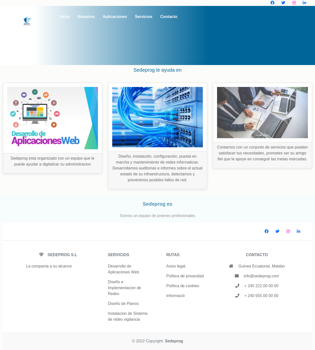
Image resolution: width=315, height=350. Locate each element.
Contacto (168, 17)
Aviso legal (175, 266)
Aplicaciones (115, 17)
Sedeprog (174, 341)
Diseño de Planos (123, 303)
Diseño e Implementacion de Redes (124, 288)
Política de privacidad (185, 276)
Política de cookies (182, 286)
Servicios (143, 17)
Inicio (64, 17)
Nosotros (86, 17)
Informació (175, 296)
